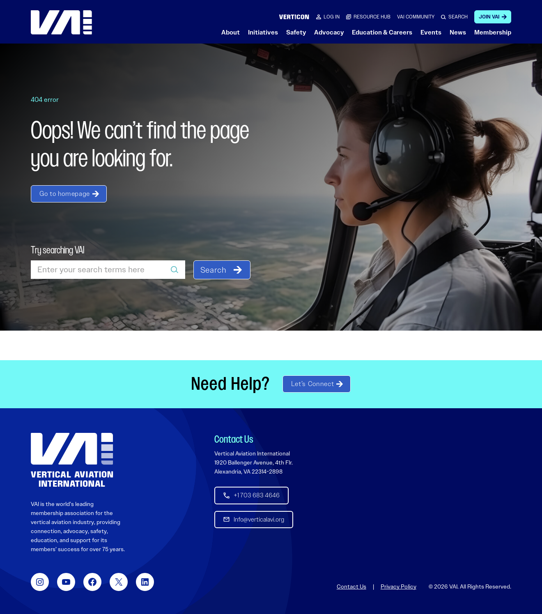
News (458, 32)
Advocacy (329, 32)
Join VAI (489, 17)
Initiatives (263, 32)
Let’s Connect (312, 383)
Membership (492, 32)
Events (430, 32)
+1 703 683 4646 (257, 495)
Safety (296, 32)
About (230, 32)
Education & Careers (382, 32)
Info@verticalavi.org (259, 519)
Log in (332, 17)
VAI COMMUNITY (415, 17)
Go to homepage (64, 193)
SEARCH (458, 17)
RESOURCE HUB (372, 17)
